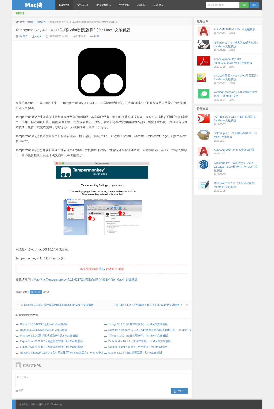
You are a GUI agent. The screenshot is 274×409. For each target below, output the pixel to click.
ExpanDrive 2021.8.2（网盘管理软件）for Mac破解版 (51, 341)
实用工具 (35, 292)
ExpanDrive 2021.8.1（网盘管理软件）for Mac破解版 (51, 346)
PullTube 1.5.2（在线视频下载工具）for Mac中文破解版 (146, 304)
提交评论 (180, 391)
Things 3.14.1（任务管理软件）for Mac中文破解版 (138, 335)
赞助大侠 (124, 4)
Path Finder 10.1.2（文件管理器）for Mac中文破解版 (139, 341)
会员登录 (158, 4)
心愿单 (141, 4)
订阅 (254, 5)
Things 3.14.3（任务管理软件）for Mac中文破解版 (138, 324)
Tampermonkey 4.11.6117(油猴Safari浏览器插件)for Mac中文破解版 (73, 30)
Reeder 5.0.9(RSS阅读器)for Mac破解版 (44, 324)
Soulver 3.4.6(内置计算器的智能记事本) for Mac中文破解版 (59, 304)
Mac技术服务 (103, 4)
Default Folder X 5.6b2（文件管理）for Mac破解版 (138, 346)
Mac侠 (33, 5)
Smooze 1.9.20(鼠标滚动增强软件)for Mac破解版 (49, 335)
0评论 (96, 36)
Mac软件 (64, 4)
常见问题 (82, 4)
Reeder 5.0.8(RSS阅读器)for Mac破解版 (44, 329)
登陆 (102, 269)
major (38, 36)
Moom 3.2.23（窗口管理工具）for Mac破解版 (135, 352)
